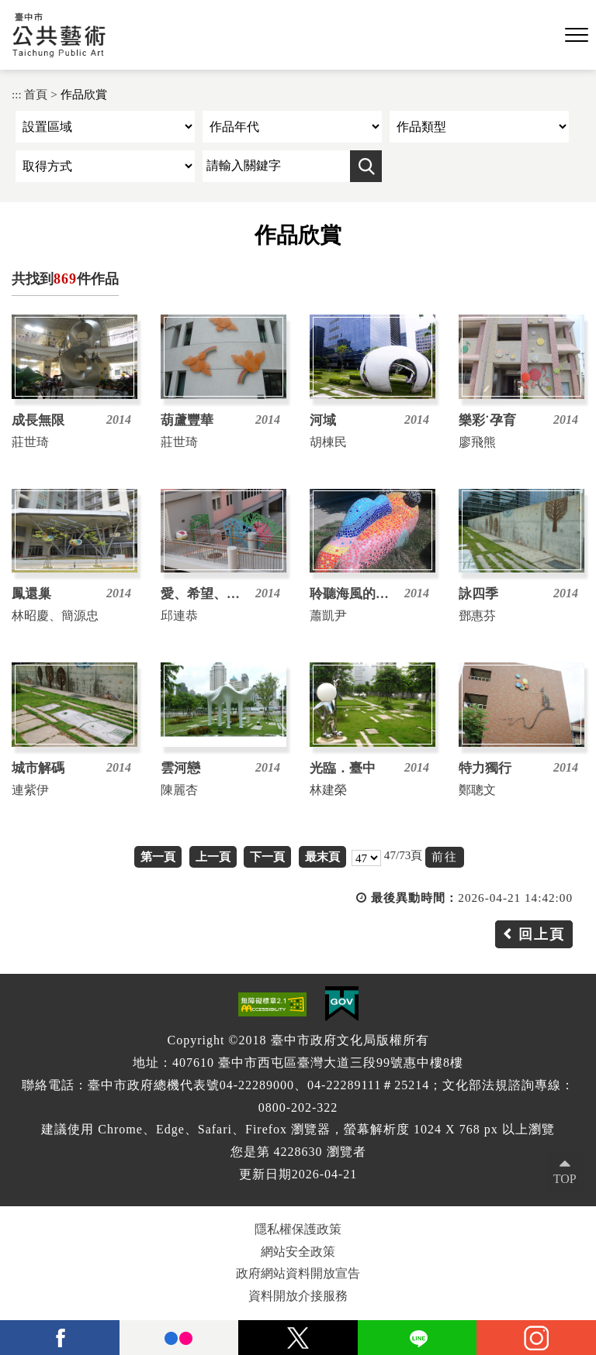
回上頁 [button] (541, 934)
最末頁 (322, 856)
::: (17, 94)
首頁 (35, 94)
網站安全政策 (298, 1251)
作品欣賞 (84, 94)
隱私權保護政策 (298, 1229)
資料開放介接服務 (298, 1295)
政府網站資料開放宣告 (298, 1273)
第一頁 (157, 856)
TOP (565, 1178)
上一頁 (213, 856)
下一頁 (267, 856)
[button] (576, 35)
